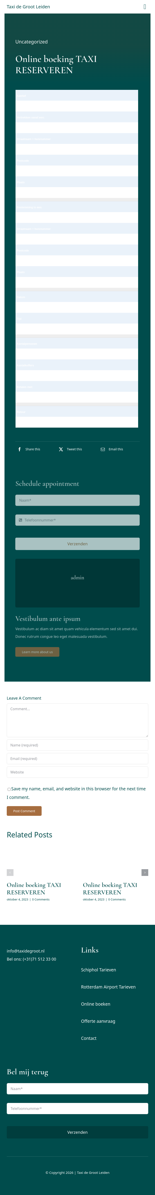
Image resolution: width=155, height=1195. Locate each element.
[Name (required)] (77, 745)
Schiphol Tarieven (98, 970)
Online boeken (95, 1004)
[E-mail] (111, 449)
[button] (10, 872)
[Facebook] (27, 449)
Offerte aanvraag (98, 1021)
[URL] (77, 772)
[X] (69, 449)
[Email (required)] (77, 758)
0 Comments (41, 899)
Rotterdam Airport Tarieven (108, 987)
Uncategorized (31, 42)
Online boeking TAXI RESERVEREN (34, 888)
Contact (89, 1038)
